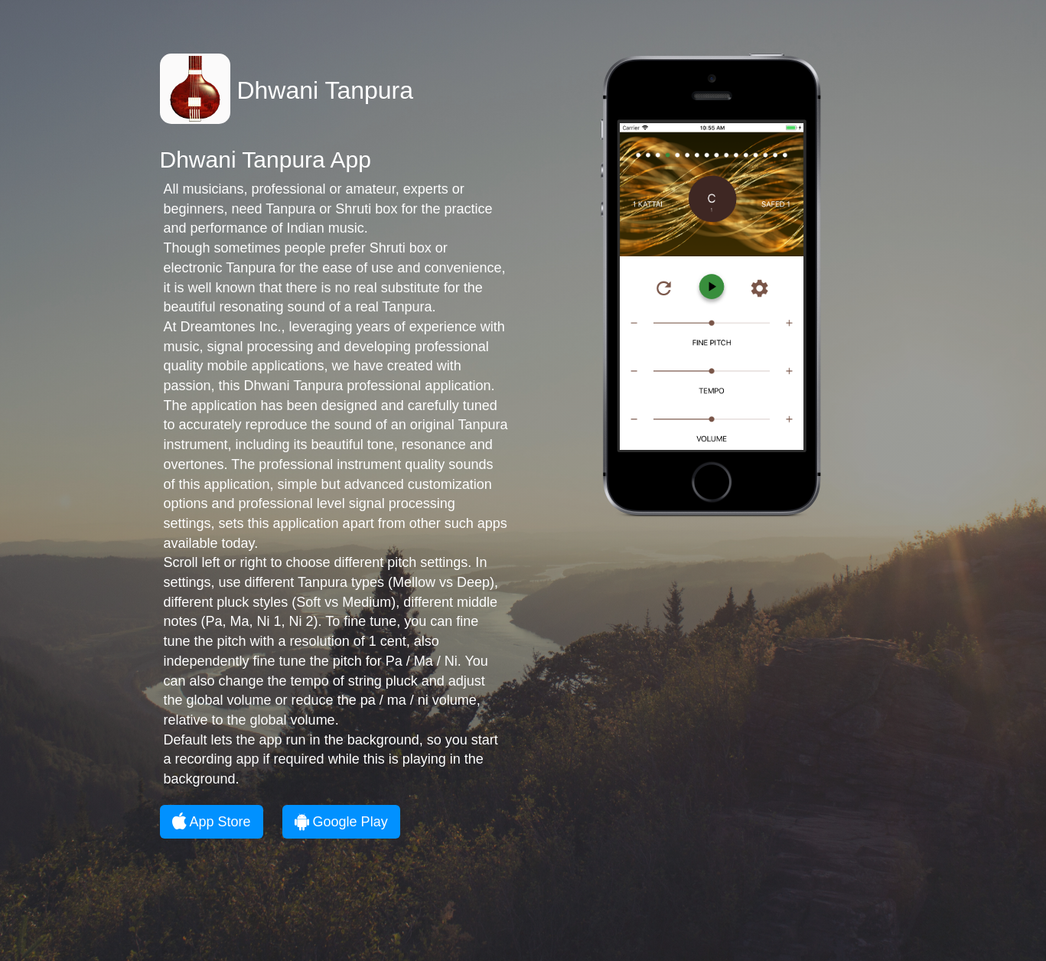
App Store (211, 821)
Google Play (341, 821)
